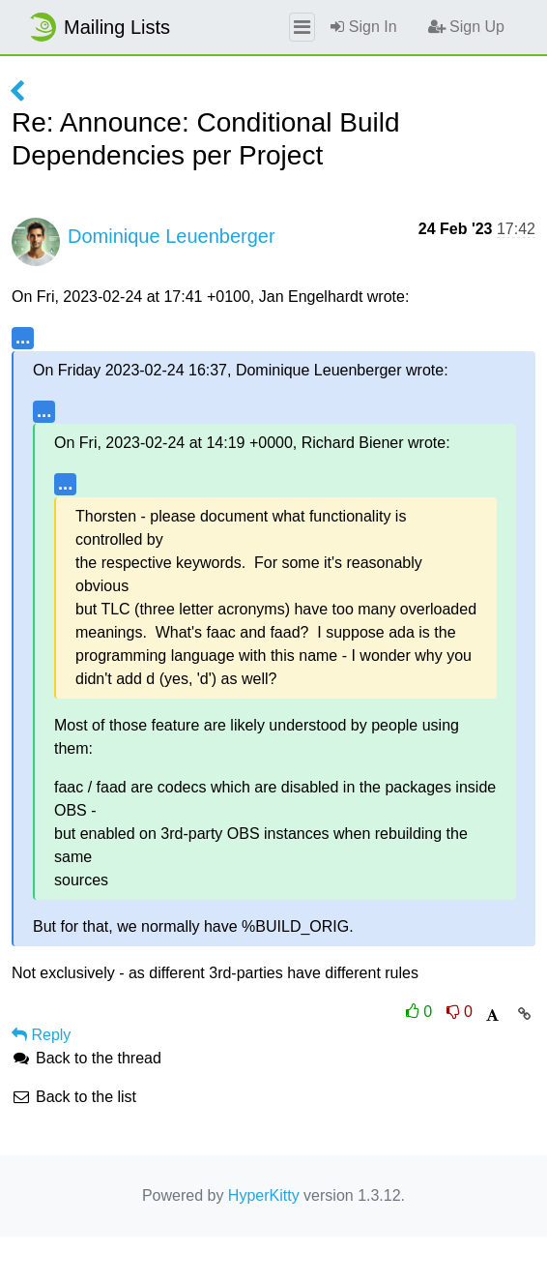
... (22, 337)
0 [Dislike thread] (459, 1011)
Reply (41, 1035)
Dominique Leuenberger (171, 236)
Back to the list (74, 1097)
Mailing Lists (98, 27)
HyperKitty (264, 1195)
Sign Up (466, 26)
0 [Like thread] (421, 1011)
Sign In (363, 26)
